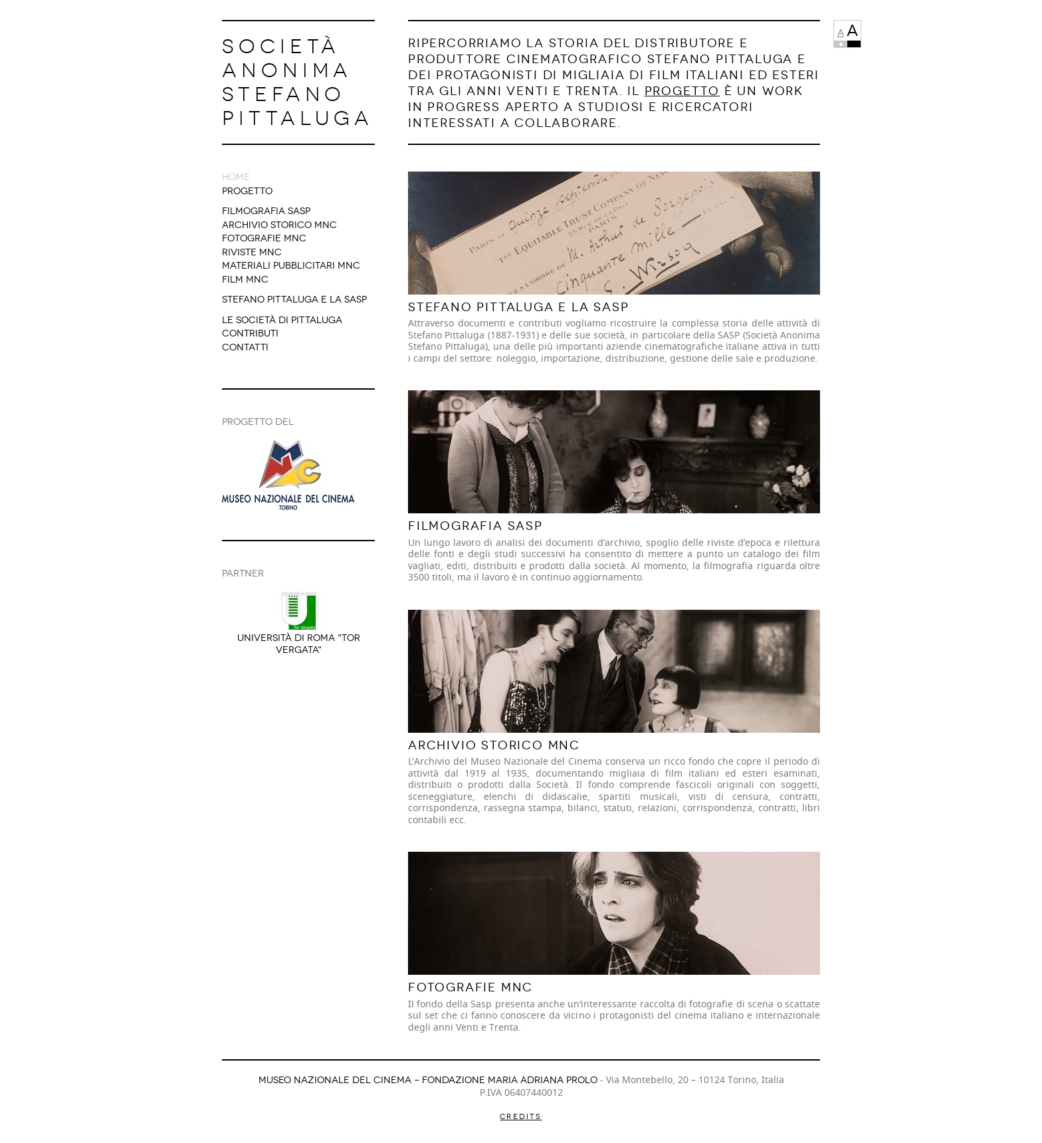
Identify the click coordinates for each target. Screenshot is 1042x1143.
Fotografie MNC (264, 238)
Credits (521, 1116)
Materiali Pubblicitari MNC (291, 265)
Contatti (245, 347)
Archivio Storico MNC (279, 225)
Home (236, 177)
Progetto (247, 191)
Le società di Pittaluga (282, 320)
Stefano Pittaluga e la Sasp (294, 299)
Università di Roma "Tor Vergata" (298, 644)
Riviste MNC (252, 252)
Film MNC (245, 279)
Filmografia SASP (266, 211)
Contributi (250, 333)
